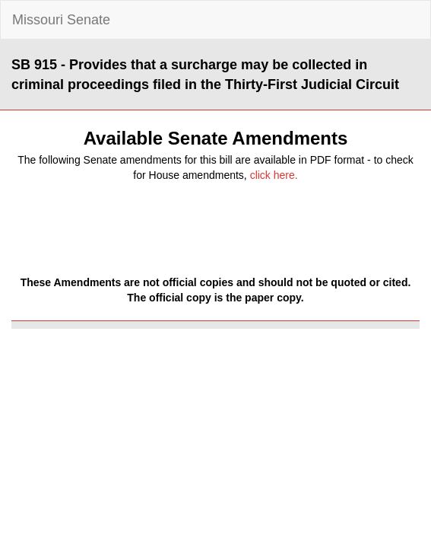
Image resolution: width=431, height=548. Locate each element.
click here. (274, 175)
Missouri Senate (61, 19)
